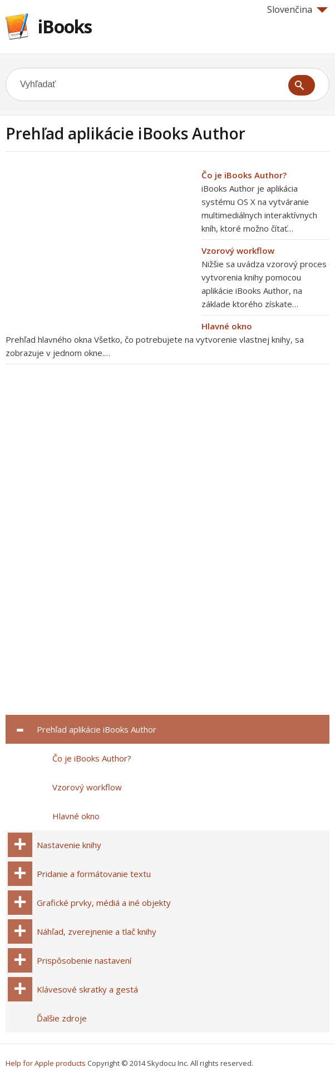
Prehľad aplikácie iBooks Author (96, 729)
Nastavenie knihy (69, 844)
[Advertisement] (99, 246)
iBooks (65, 26)
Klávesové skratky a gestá (87, 989)
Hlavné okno (226, 326)
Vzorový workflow (237, 250)
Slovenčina (297, 9)
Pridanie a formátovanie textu (94, 873)
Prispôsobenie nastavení (84, 960)
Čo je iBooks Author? (244, 175)
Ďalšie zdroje (62, 1018)
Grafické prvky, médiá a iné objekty (104, 902)
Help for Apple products (46, 1063)
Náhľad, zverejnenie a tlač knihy (96, 931)
